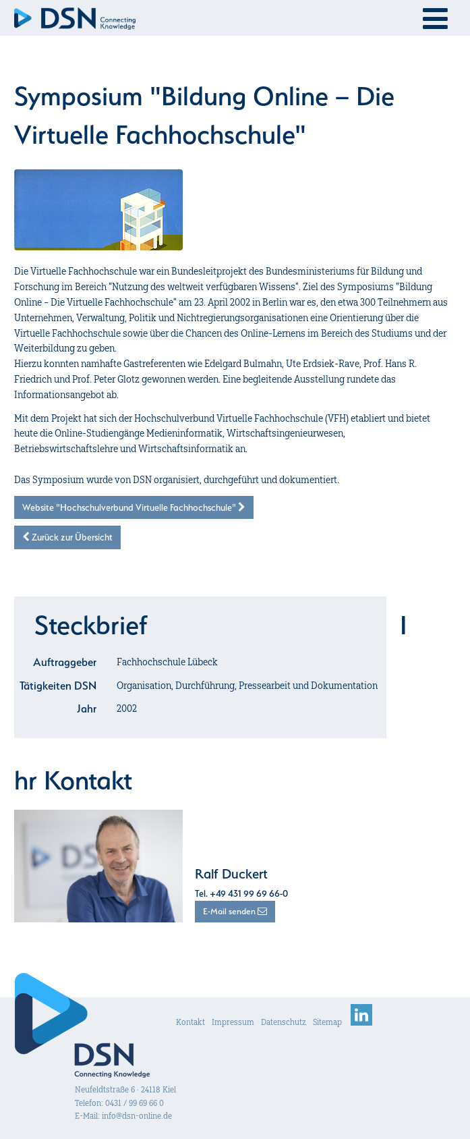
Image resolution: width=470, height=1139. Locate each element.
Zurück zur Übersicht (67, 537)
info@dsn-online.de (137, 1116)
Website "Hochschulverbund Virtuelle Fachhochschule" (133, 507)
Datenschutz (283, 1022)
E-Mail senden (235, 911)
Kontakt (190, 1022)
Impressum (233, 1022)
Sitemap (327, 1022)
